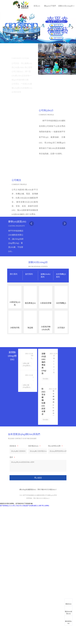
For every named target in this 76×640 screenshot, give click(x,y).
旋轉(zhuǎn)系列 (45, 275)
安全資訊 (45, 379)
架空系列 (29, 274)
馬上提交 (38, 478)
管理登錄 (29, 498)
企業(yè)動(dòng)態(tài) (26, 364)
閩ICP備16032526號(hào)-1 (47, 489)
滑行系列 (13, 274)
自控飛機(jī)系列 (61, 275)
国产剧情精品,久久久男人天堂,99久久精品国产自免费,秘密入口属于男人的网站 (24, 505)
